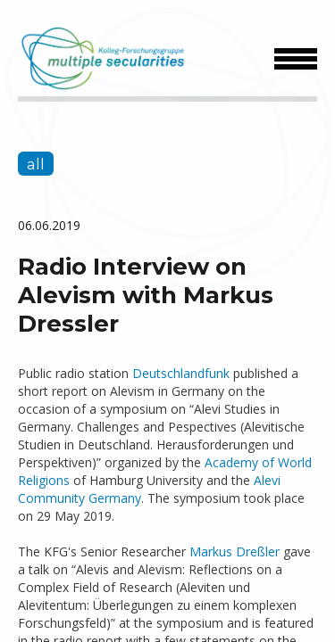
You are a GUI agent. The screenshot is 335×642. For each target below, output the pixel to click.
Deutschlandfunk (181, 373)
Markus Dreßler (234, 551)
